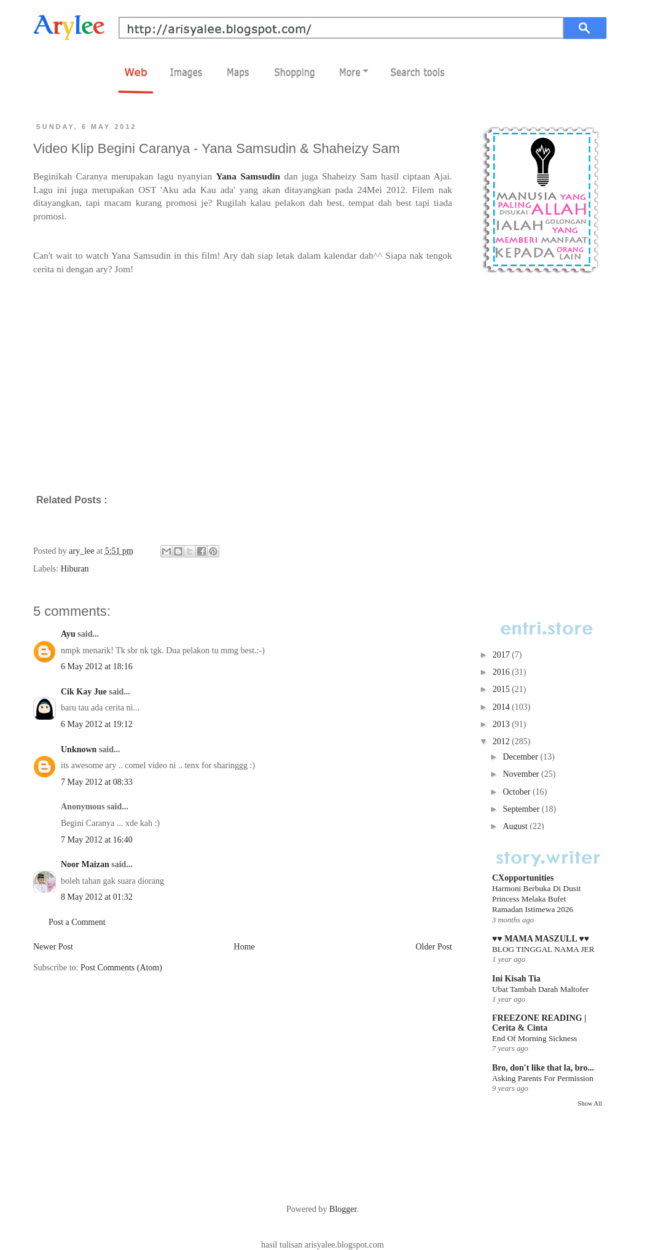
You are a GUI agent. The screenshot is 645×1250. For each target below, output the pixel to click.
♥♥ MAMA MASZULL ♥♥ (540, 938)
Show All (590, 1103)
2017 (502, 654)
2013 (502, 724)
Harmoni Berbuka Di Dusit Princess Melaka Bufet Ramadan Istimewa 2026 (536, 899)
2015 (502, 689)
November (521, 774)
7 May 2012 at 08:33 (97, 782)
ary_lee (82, 551)
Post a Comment (77, 922)
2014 (502, 707)
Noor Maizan (85, 864)
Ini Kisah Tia (516, 978)
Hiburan (75, 568)
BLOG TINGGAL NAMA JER (543, 949)
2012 (502, 741)
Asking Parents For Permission (542, 1078)
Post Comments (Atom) (121, 967)
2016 (502, 672)
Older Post (434, 946)
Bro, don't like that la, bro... (543, 1067)
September (521, 809)
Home (244, 946)
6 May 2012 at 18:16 (97, 666)
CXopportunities (522, 877)
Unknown (78, 749)
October (517, 791)
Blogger (342, 1209)
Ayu (68, 634)
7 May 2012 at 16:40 (97, 839)
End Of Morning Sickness (534, 1038)
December (521, 756)
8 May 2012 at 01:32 (97, 897)
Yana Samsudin (248, 176)
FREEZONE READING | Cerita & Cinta (539, 1022)
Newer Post (53, 946)
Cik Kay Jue (84, 691)
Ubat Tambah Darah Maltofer (540, 989)
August (516, 826)
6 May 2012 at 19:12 (97, 724)
